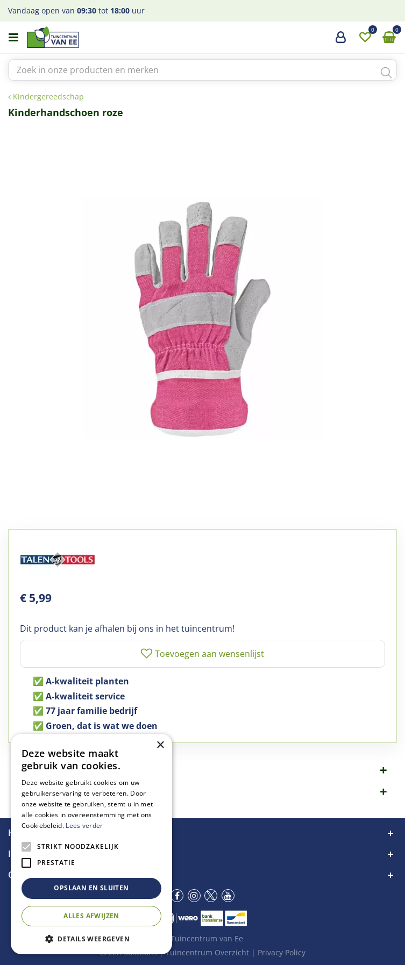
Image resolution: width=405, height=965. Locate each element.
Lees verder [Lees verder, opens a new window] (84, 825)
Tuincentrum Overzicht (207, 952)
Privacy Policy (281, 952)
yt (228, 895)
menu (13, 38)
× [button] (160, 745)
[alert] (91, 844)
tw (210, 895)
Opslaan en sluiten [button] (91, 887)
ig (194, 895)
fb (176, 895)
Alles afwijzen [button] (91, 915)
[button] (91, 938)
